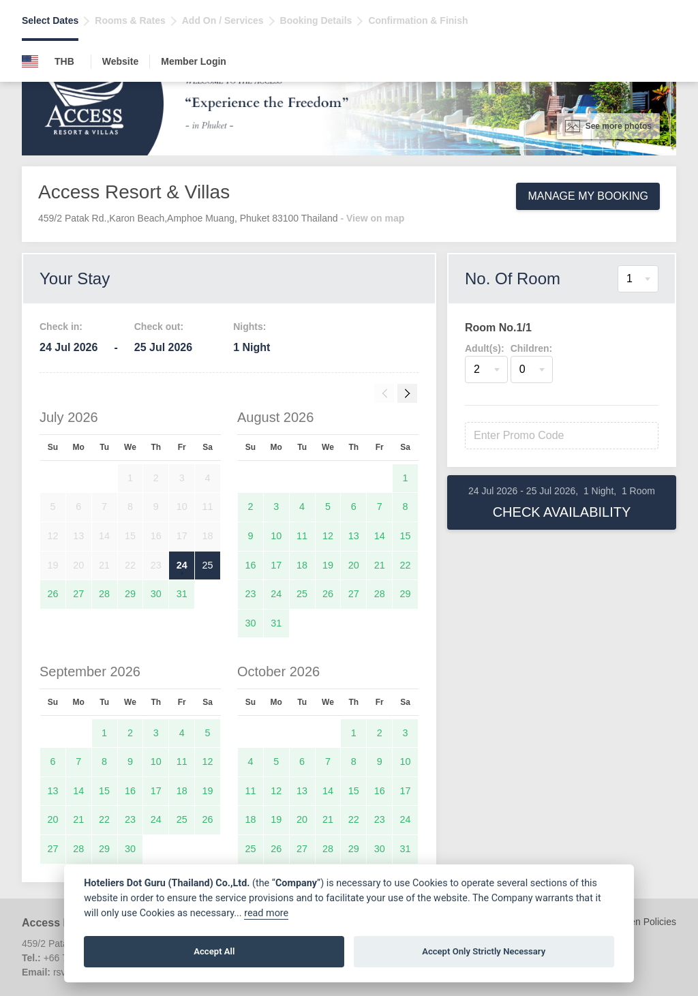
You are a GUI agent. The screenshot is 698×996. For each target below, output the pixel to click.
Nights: (249, 326)
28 (104, 593)
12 (327, 535)
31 (182, 593)
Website (120, 61)
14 (379, 535)
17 (276, 565)
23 (250, 593)
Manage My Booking (588, 196)
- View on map (372, 218)
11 (302, 535)
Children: (531, 348)
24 (182, 565)
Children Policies (640, 921)
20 (353, 565)
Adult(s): (484, 348)
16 (250, 565)
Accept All (214, 951)
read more (266, 913)
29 (130, 593)
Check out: (158, 326)
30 (156, 593)
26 (52, 593)
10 (276, 535)
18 (302, 565)
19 (327, 565)
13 (353, 535)
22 (405, 565)
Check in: (61, 326)
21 (379, 565)
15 (405, 535)
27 (78, 593)
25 (207, 565)
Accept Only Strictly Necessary (483, 951)
